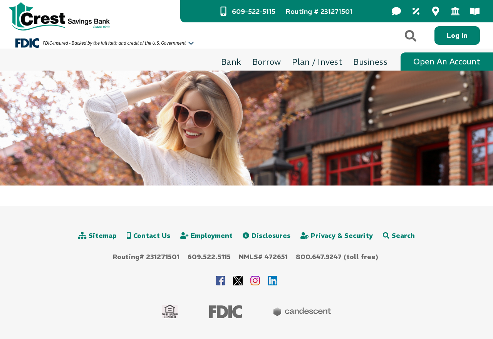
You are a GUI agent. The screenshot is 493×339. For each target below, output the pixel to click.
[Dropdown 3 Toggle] (435, 11)
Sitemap (97, 235)
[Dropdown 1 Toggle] (396, 11)
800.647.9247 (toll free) (337, 257)
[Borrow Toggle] (267, 62)
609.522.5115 (209, 257)
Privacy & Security (336, 235)
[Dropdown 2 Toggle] (416, 11)
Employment (206, 235)
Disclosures (266, 235)
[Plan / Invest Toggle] (317, 62)
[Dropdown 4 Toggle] (455, 11)
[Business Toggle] (370, 62)
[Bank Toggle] (231, 62)
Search (399, 235)
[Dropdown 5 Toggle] (475, 11)
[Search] (411, 35)
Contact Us (148, 235)
